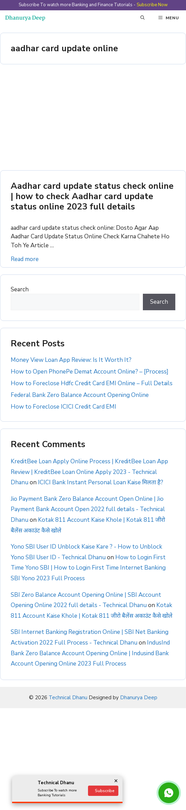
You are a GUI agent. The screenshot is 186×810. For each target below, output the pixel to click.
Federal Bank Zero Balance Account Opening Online (80, 395)
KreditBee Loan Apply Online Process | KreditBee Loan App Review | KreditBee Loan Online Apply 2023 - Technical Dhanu (89, 471)
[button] (142, 18)
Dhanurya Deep (138, 697)
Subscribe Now (152, 5)
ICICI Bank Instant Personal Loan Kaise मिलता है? (100, 482)
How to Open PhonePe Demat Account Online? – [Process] (89, 372)
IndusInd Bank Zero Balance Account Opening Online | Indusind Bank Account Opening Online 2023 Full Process (90, 653)
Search (20, 289)
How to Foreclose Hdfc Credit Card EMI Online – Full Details (92, 383)
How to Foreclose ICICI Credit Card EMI (63, 407)
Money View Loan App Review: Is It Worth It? (71, 360)
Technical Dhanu (68, 697)
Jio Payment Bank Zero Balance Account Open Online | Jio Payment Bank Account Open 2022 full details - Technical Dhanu (88, 509)
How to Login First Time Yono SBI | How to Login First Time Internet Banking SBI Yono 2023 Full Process (88, 567)
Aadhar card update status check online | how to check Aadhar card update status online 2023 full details (92, 196)
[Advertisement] (93, 119)
